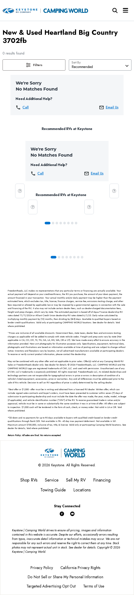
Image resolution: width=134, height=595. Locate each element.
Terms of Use (93, 586)
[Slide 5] (68, 223)
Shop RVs (28, 480)
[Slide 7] (76, 223)
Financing (101, 480)
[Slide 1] (53, 223)
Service (52, 480)
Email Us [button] (108, 107)
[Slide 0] (47, 223)
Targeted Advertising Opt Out (51, 586)
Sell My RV (76, 480)
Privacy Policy (41, 568)
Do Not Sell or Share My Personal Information (65, 577)
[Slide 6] (72, 223)
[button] (34, 65)
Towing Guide (53, 490)
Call (22, 107)
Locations (82, 490)
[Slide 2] (57, 223)
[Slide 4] (64, 223)
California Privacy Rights (80, 568)
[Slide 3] (60, 223)
